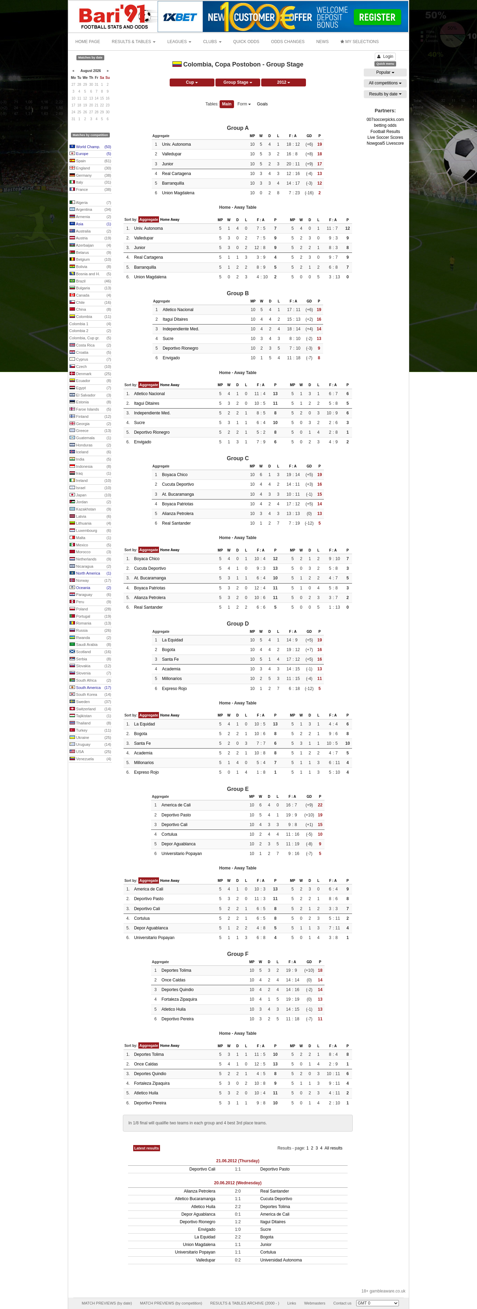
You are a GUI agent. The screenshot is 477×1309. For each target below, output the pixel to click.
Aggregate (148, 219)
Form (244, 104)
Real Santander (176, 523)
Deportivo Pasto (176, 815)
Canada (90, 295)
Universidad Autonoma (281, 1260)
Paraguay (90, 595)
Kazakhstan (90, 509)
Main (226, 104)
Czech (90, 367)
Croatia (90, 352)
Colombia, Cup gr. (90, 338)
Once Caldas (173, 980)
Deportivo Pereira (177, 1019)
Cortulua (169, 834)
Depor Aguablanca (178, 844)
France (90, 190)
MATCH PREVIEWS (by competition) (171, 1303)
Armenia (90, 217)
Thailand (90, 723)
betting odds (385, 125)
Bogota (168, 649)
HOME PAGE (87, 41)
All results (333, 1148)
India (90, 459)
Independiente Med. (181, 329)
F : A (293, 136)
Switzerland (90, 709)
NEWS (322, 41)
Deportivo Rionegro (180, 348)
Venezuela (90, 759)
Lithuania (90, 523)
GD (309, 136)
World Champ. (90, 147)
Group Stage (237, 82)
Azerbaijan (90, 245)
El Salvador (90, 395)
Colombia (90, 317)
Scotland (90, 652)
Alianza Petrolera (177, 513)
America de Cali (176, 805)
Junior (167, 164)
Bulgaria (90, 288)
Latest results (146, 1148)
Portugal (90, 616)
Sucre (168, 338)
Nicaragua (90, 566)
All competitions (385, 83)
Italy (90, 182)
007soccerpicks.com (385, 119)
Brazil (90, 281)
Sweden (90, 702)
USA (90, 752)
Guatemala (90, 438)
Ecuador (90, 381)
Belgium (90, 259)
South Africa (90, 680)
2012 (283, 82)
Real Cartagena (176, 173)
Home (165, 219)
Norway (90, 581)
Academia (171, 669)
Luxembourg (90, 531)
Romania (90, 623)
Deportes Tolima (176, 970)
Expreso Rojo (174, 688)
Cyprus (90, 359)
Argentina (90, 210)
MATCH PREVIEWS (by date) (107, 1303)
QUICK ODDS (246, 41)
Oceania (90, 588)
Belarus (90, 253)
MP (252, 136)
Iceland (90, 452)
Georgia (90, 424)
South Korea (90, 695)
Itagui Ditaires (175, 319)
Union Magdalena (178, 192)
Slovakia (90, 666)
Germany (90, 175)
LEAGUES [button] (179, 41)
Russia (90, 630)
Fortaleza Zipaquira (179, 999)
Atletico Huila (173, 1009)
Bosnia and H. (90, 274)
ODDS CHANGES (288, 41)
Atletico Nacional (178, 309)
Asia (90, 224)
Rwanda (90, 638)
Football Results (385, 131)
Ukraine (90, 738)
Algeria (90, 203)
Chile (90, 303)
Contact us (342, 1303)
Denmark (90, 374)
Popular (385, 72)
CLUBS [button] (212, 41)
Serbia (90, 659)
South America (90, 688)
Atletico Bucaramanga (195, 1198)
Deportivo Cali (174, 824)
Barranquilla (173, 183)
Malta (90, 538)
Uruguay (90, 745)
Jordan (90, 502)
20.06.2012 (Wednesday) (238, 1183)
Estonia (90, 402)
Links (291, 1303)
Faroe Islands (90, 409)
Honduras (90, 445)
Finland (90, 417)
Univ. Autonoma (176, 144)
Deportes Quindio (177, 989)
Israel (90, 488)
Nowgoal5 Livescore (385, 143)
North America (90, 573)
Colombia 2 (90, 331)
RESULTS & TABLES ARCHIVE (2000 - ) (244, 1303)
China (90, 309)
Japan (90, 495)
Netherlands (90, 559)
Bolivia (90, 267)
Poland (90, 609)
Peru (90, 602)
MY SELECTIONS (359, 41)
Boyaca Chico (175, 474)
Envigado (171, 357)
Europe (90, 154)
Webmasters (315, 1303)
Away (174, 219)
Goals (262, 104)
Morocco (90, 552)
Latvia (90, 516)
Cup (192, 82)
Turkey (90, 730)
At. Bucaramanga (178, 494)
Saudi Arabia (90, 645)
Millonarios (172, 678)
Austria (90, 238)
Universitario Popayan (181, 853)
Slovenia (90, 673)
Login (385, 56)
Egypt (90, 388)
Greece (90, 431)
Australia (90, 231)
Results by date (385, 94)
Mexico (90, 545)
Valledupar (171, 154)
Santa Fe (170, 659)
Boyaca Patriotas (177, 504)
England (90, 168)
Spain (90, 161)
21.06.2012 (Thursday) (237, 1160)
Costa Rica (90, 345)
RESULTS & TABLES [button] (134, 41)
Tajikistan (90, 716)
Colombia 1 (90, 324)
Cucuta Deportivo (178, 484)
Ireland (90, 481)
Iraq (90, 473)
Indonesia (90, 467)
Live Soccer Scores (385, 137)
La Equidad (172, 640)
